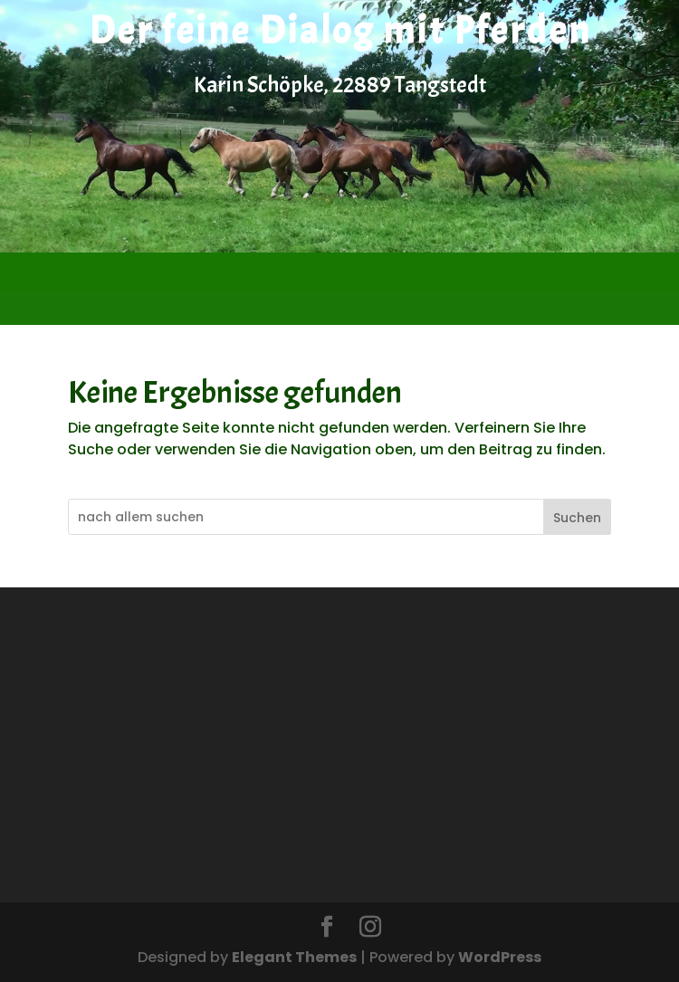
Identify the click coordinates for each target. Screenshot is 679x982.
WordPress (499, 957)
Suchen (577, 518)
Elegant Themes (294, 957)
